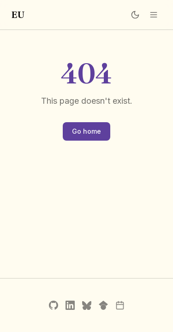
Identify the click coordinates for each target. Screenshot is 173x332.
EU (17, 14)
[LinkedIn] (70, 305)
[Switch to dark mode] (135, 14)
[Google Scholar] (103, 305)
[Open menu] (153, 14)
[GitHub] (53, 305)
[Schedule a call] (120, 305)
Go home (86, 131)
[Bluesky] (86, 305)
